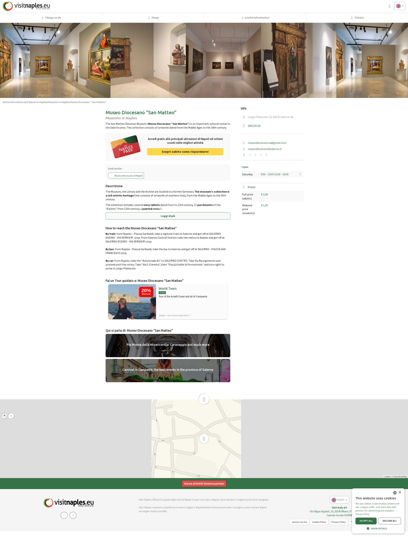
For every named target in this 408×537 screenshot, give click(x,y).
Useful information (254, 18)
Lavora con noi (299, 522)
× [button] (399, 492)
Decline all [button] (390, 520)
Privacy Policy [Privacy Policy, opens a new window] (362, 514)
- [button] (11, 416)
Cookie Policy (319, 522)
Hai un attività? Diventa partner (204, 483)
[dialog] (378, 511)
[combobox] (395, 492)
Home (6, 102)
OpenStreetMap (400, 477)
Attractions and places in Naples (28, 102)
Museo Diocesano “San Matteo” (88, 102)
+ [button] (4, 416)
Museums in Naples (58, 102)
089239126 (254, 126)
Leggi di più (168, 216)
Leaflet (387, 477)
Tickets (357, 18)
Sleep (153, 18)
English (339, 500)
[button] (404, 17)
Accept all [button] (366, 520)
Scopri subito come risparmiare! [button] (185, 152)
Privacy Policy (338, 522)
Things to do (51, 18)
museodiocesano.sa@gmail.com (267, 142)
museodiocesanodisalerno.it (265, 149)
